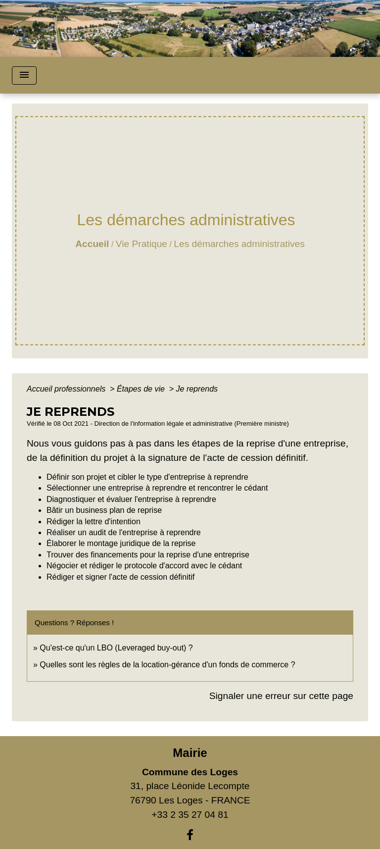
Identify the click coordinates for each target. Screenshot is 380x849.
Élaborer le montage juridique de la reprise (121, 543)
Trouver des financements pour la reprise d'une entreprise (148, 554)
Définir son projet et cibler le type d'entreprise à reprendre (147, 477)
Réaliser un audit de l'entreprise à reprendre (124, 532)
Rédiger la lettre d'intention (94, 521)
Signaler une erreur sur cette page (281, 696)
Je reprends (197, 389)
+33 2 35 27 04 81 (189, 814)
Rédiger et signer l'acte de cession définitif (120, 577)
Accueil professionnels (67, 389)
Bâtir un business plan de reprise (104, 510)
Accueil (92, 244)
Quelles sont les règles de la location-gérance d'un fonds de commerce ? (167, 664)
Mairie (190, 752)
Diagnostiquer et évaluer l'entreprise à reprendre (131, 499)
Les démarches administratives (239, 244)
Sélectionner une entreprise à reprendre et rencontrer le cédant (157, 488)
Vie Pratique (141, 244)
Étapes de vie (142, 389)
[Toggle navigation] (24, 75)
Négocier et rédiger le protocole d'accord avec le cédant (144, 565)
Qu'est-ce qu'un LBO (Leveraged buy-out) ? (116, 648)
